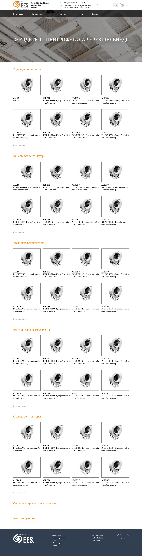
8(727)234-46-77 (81, 3)
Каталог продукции (39, 14)
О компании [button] (18, 14)
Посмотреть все (20, 145)
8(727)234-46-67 (69, 3)
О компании (56, 535)
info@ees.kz (96, 540)
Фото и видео (79, 14)
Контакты (95, 14)
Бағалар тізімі (61, 14)
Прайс (54, 540)
